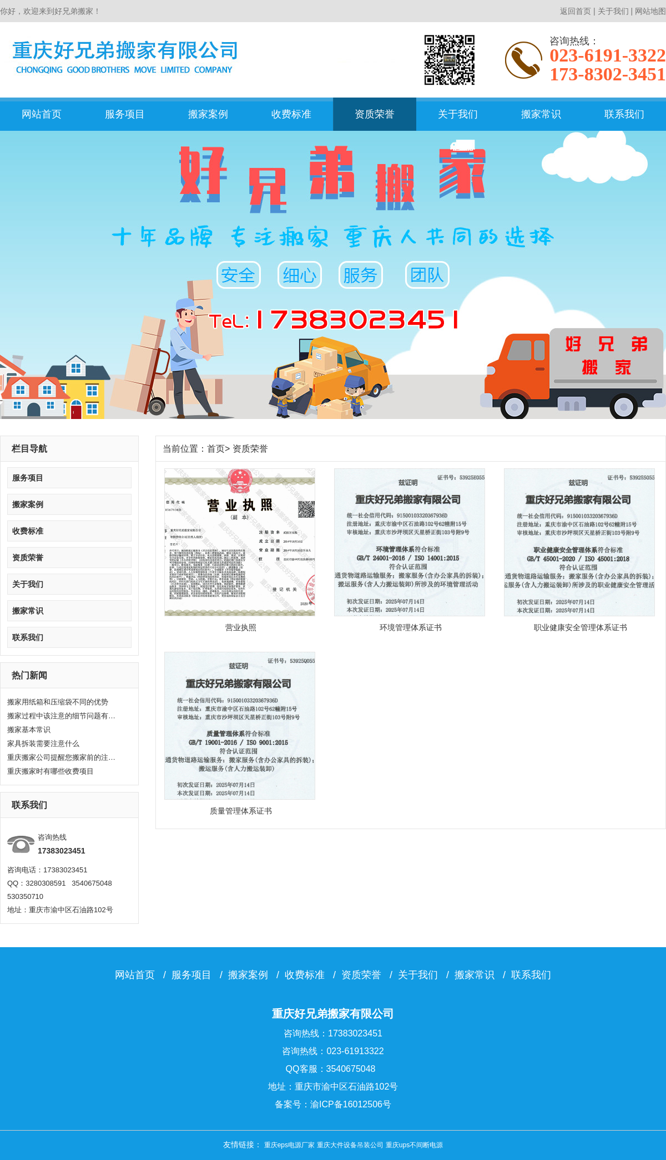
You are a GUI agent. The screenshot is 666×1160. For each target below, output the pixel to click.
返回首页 (575, 11)
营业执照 (240, 627)
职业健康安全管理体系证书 (580, 627)
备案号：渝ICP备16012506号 (333, 1104)
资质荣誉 (375, 114)
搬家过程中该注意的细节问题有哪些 (62, 716)
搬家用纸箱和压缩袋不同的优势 (57, 702)
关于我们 (613, 11)
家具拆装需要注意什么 (43, 743)
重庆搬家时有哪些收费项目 (50, 771)
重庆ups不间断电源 (414, 1145)
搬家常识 (541, 114)
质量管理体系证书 (241, 810)
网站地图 (650, 11)
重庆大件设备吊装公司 (350, 1145)
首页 (216, 448)
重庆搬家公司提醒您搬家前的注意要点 (62, 757)
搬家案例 (208, 114)
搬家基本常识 (29, 729)
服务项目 (125, 114)
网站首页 (42, 114)
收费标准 (291, 114)
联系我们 (624, 114)
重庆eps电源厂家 (289, 1145)
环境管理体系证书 (411, 627)
